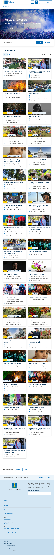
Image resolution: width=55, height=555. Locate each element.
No (25, 469)
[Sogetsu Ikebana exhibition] (39, 271)
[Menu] (32, 2)
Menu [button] (5, 500)
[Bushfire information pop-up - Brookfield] (14, 91)
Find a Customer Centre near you (12, 528)
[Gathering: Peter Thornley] (14, 271)
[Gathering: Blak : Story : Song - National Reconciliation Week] (14, 157)
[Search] (36, 2)
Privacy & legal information (10, 548)
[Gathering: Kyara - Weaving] (14, 316)
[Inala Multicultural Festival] (14, 404)
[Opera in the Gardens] (39, 91)
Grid (6, 55)
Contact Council (9, 513)
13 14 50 (6, 523)
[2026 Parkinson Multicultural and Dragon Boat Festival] (14, 249)
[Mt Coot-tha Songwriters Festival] (14, 202)
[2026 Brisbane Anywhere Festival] (14, 68)
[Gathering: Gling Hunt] (39, 113)
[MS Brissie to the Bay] (14, 294)
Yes (18, 469)
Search (39, 42)
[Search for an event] (19, 42)
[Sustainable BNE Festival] (14, 135)
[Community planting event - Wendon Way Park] (39, 180)
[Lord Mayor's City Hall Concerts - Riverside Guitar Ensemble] (14, 113)
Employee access (8, 543)
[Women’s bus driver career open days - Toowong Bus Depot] (14, 425)
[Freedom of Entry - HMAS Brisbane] (39, 157)
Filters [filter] (47, 42)
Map (11, 55)
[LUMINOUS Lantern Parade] (39, 404)
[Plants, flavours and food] (39, 316)
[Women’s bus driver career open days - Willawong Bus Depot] (39, 425)
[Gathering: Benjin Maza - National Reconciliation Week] (39, 202)
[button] (13, 28)
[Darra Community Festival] (39, 135)
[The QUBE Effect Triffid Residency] (39, 249)
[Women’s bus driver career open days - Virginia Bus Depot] (39, 226)
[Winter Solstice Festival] (14, 382)
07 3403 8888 (7, 519)
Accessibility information (10, 545)
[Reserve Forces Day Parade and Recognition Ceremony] (39, 338)
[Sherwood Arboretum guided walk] (14, 180)
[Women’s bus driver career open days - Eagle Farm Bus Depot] (39, 68)
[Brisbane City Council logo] (8, 2)
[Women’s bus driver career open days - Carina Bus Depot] (14, 448)
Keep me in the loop (44, 477)
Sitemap (6, 541)
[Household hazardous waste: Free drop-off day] (14, 226)
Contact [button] (6, 509)
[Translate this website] (39, 493)
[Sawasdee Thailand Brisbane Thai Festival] (14, 338)
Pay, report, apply (45, 2)
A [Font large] (10, 28)
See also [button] (6, 505)
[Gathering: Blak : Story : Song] (39, 360)
